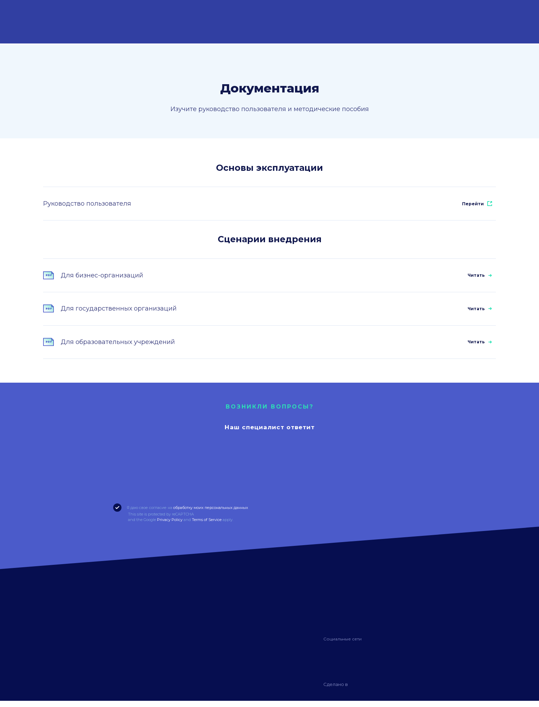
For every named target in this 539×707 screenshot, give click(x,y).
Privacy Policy (170, 525)
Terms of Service (207, 525)
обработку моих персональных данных (210, 513)
